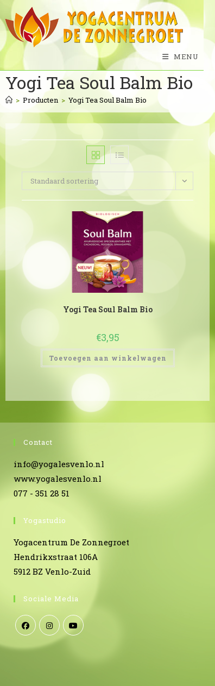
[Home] (8, 100)
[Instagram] (49, 625)
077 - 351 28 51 (41, 493)
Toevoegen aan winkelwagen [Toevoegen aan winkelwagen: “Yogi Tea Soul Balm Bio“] (108, 358)
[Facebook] (25, 625)
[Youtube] (73, 625)
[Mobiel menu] (176, 56)
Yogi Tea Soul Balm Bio (107, 100)
